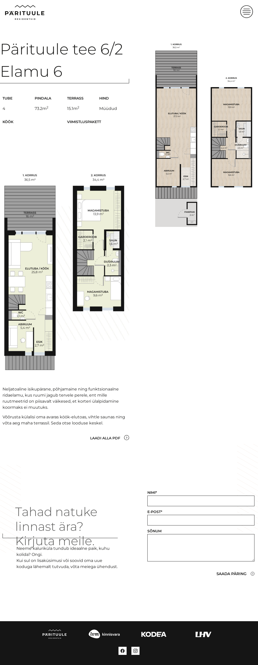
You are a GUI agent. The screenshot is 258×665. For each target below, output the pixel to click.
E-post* (154, 512)
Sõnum (154, 531)
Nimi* (152, 492)
